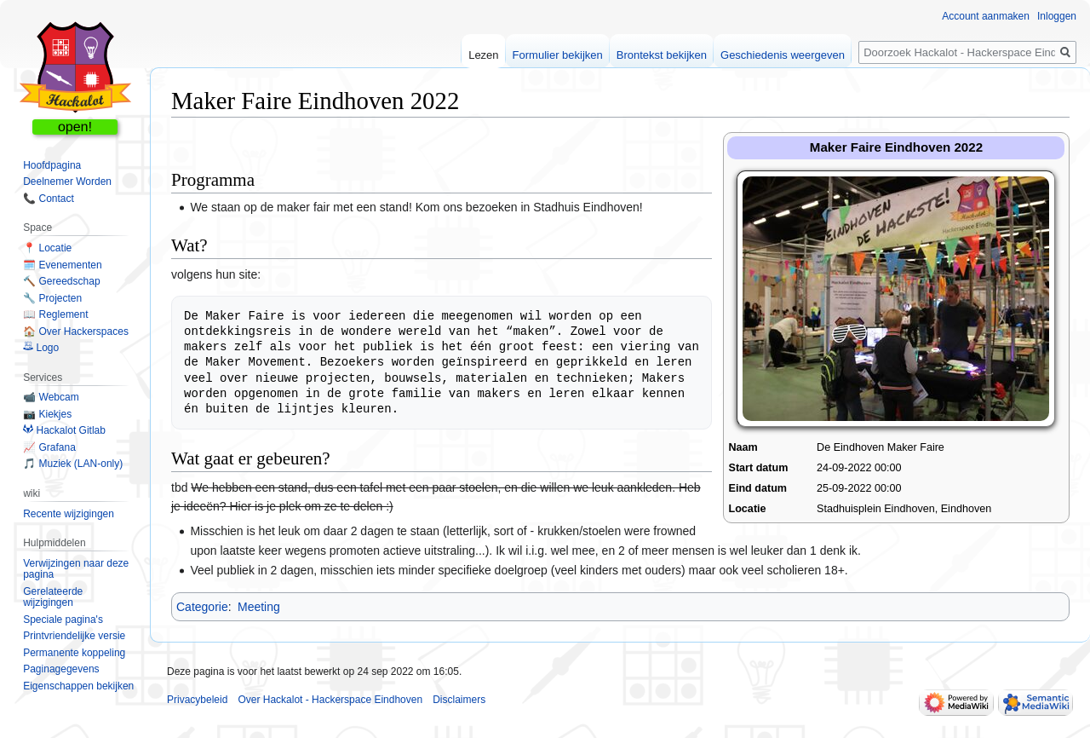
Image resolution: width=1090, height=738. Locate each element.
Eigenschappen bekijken (78, 686)
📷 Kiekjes (47, 414)
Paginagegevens (61, 669)
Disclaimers (459, 700)
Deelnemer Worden (67, 181)
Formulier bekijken (558, 55)
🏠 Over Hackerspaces (76, 331)
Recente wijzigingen (68, 514)
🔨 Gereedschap (61, 281)
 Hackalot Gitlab (64, 430)
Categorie (202, 607)
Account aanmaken (986, 16)
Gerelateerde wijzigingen (53, 597)
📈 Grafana (49, 447)
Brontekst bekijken (662, 55)
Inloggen (1056, 16)
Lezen (483, 55)
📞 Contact (48, 199)
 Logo (41, 348)
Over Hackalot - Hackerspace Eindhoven (330, 700)
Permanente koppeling (74, 653)
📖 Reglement (55, 314)
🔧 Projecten (52, 298)
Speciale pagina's (63, 620)
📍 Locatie (47, 248)
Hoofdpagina (52, 165)
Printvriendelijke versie (74, 636)
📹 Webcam (50, 397)
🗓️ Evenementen (62, 265)
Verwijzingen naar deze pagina (76, 569)
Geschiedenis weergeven (782, 55)
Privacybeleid (197, 700)
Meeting (259, 607)
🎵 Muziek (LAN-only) (73, 464)
